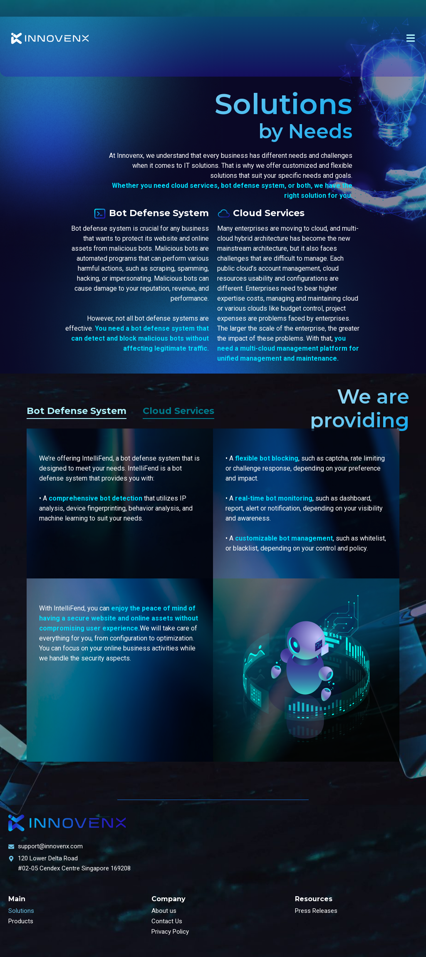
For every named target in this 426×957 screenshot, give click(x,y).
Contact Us (166, 921)
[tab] (76, 413)
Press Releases (316, 911)
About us (163, 911)
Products (20, 921)
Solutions (21, 911)
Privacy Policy (170, 931)
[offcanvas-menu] (411, 38)
